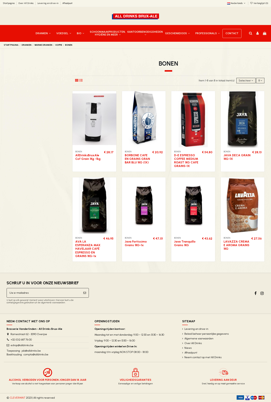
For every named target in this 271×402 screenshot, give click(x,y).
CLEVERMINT (17, 397)
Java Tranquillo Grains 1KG (185, 243)
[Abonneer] (85, 292)
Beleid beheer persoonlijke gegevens (206, 333)
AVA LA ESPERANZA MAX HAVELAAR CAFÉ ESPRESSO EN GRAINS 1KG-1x (87, 249)
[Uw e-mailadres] (44, 292)
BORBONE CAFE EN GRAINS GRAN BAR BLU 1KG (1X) (137, 158)
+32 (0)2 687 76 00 (21, 339)
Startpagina (9, 3)
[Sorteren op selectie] (245, 80)
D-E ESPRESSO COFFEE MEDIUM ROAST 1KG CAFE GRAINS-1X (186, 160)
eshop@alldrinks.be (22, 345)
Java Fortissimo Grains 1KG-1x (136, 243)
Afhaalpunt (67, 3)
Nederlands (236, 3)
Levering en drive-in (48, 3)
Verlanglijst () (259, 3)
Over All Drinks (26, 3)
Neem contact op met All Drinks (203, 357)
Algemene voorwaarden (198, 338)
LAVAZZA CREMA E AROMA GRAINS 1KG (236, 245)
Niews (188, 348)
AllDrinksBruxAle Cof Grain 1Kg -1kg (87, 157)
